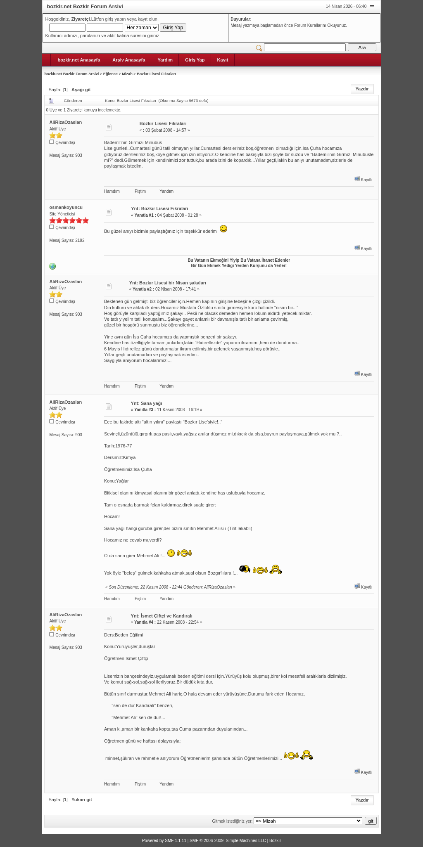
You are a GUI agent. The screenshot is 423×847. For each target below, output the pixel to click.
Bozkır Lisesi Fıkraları (156, 74)
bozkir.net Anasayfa (78, 59)
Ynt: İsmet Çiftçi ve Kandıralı (161, 615)
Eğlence (110, 74)
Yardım (165, 59)
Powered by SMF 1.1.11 (164, 840)
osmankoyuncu (66, 207)
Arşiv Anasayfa (128, 59)
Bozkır (275, 840)
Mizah (127, 74)
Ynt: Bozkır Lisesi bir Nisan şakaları (167, 282)
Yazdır (361, 88)
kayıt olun (147, 19)
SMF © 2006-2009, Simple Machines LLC (228, 840)
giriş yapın (115, 19)
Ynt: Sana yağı (146, 403)
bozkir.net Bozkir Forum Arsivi (71, 74)
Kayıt (222, 59)
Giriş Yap (195, 59)
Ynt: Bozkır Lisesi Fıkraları (159, 208)
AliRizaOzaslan (65, 122)
